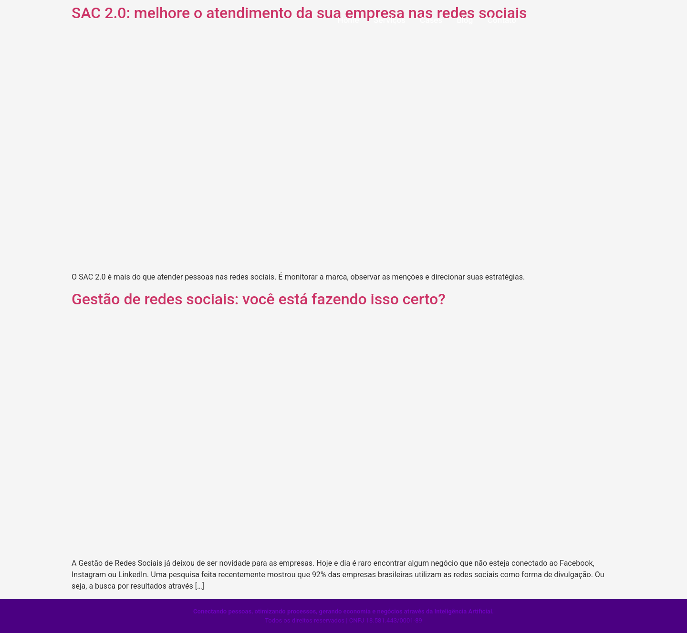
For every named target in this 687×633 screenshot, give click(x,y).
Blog (465, 20)
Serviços (390, 20)
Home (348, 20)
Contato (501, 20)
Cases (431, 20)
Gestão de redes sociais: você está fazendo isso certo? (259, 299)
